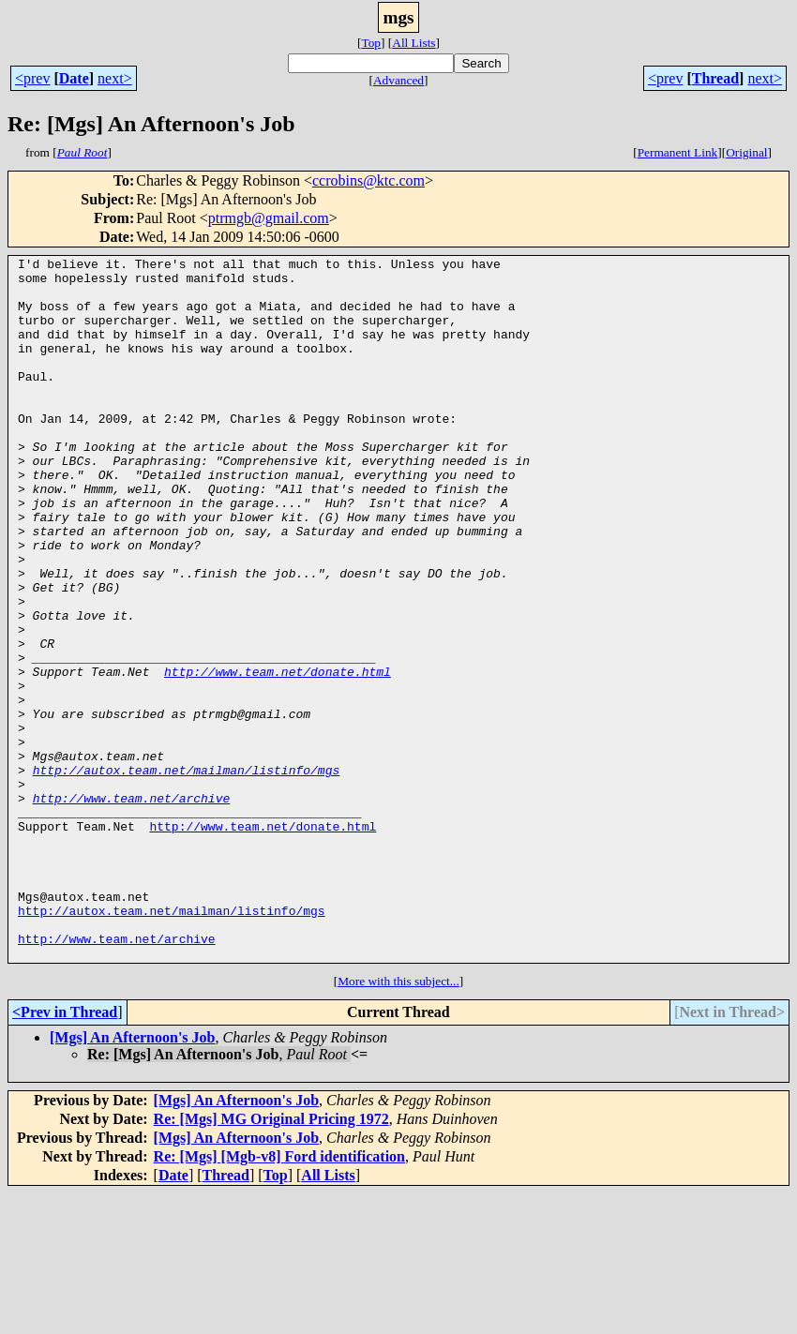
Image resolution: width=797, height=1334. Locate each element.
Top (371, 43)
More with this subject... (398, 1122)
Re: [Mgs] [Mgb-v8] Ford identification (279, 1297)
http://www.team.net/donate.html (277, 755)
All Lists (413, 43)
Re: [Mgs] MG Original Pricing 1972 (271, 1259)
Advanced (398, 80)
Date (74, 78)
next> (115, 78)
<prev (32, 78)
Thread (715, 78)
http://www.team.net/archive (132, 907)
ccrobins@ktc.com (368, 180)
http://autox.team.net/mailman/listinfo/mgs (186, 873)
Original (746, 152)
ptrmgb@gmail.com (268, 218)
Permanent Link (678, 152)
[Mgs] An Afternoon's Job (132, 1178)
